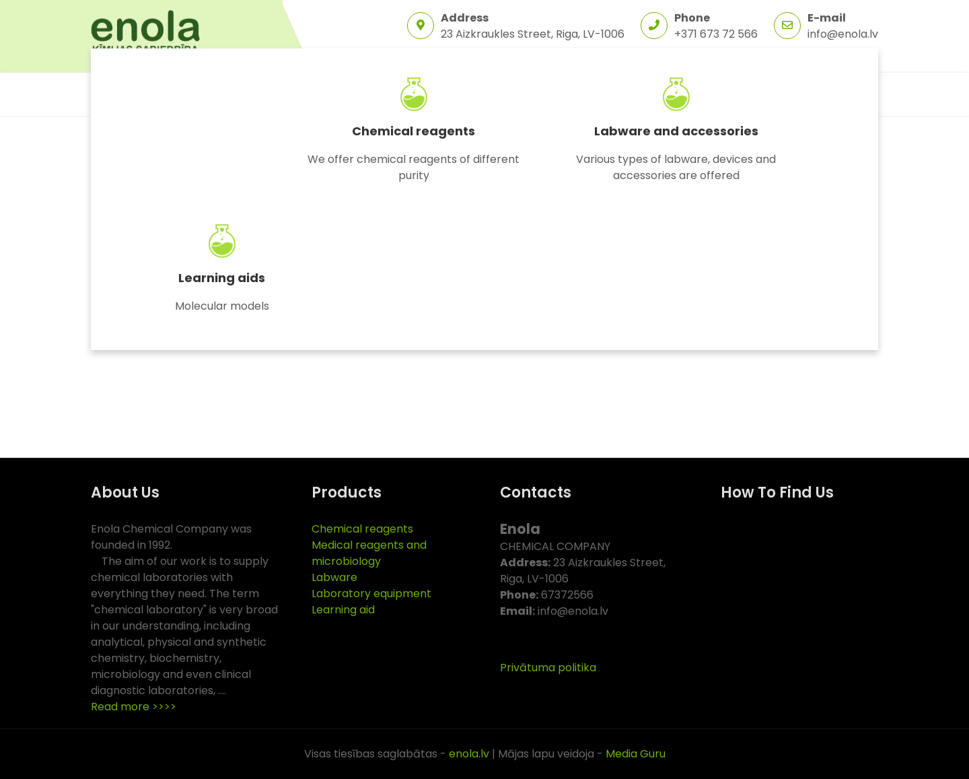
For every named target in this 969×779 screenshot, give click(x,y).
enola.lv (469, 753)
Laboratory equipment (371, 593)
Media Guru (636, 753)
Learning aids (221, 277)
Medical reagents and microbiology (369, 553)
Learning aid (343, 609)
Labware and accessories (676, 131)
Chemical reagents (413, 131)
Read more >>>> (133, 706)
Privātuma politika (548, 667)
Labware (334, 577)
